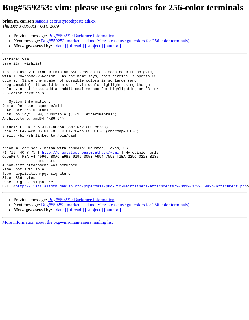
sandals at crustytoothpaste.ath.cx (65, 21)
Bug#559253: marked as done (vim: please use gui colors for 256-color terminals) (115, 40)
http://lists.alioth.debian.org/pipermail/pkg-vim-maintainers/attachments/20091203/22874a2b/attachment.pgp (131, 212)
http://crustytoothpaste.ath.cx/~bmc (80, 171)
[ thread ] (75, 45)
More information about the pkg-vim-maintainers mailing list (57, 248)
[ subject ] (94, 45)
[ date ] (59, 45)
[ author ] (112, 45)
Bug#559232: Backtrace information (81, 35)
